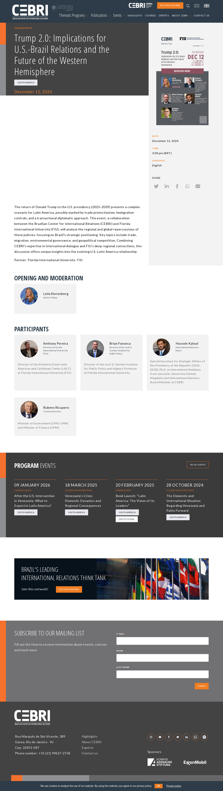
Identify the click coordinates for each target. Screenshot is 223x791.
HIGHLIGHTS (135, 15)
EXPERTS (164, 15)
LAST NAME (122, 667)
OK (158, 786)
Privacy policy (173, 786)
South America (26, 82)
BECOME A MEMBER (69, 589)
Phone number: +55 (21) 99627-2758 (42, 753)
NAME (120, 651)
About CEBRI (92, 742)
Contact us (90, 753)
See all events (197, 464)
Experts (88, 747)
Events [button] (119, 15)
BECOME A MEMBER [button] (170, 5)
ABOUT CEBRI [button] (181, 15)
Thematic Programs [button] (73, 15)
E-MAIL (121, 634)
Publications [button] (100, 15)
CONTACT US (202, 15)
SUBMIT (202, 686)
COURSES (150, 15)
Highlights (89, 736)
